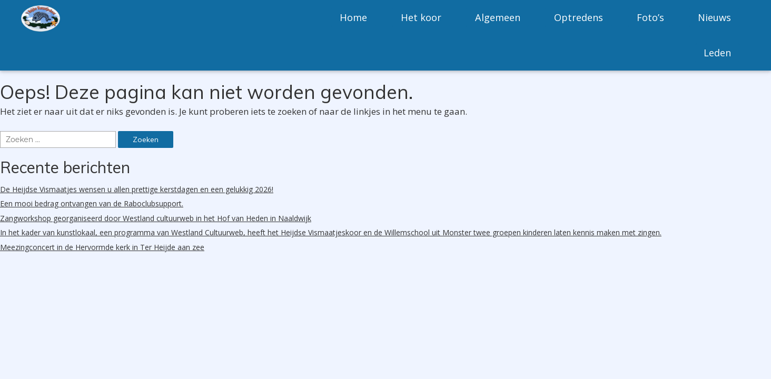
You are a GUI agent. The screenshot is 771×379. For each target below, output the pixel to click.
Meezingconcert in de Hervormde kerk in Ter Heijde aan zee (102, 247)
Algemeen (497, 17)
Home (353, 17)
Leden (717, 52)
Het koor (421, 17)
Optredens (578, 17)
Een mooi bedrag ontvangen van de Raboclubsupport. (91, 203)
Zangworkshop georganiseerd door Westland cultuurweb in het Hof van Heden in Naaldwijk (155, 218)
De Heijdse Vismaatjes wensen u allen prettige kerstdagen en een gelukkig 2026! (136, 189)
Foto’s (650, 17)
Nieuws (714, 17)
